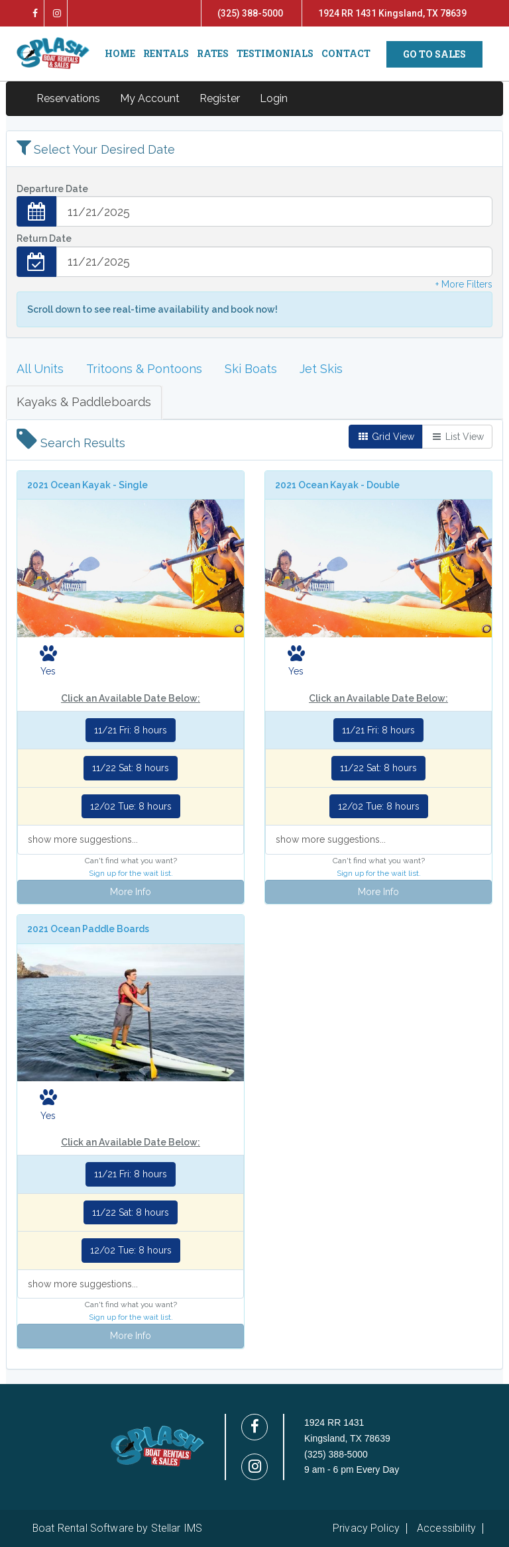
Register (219, 98)
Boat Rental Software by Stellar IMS (117, 1528)
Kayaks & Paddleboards (84, 402)
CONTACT (345, 53)
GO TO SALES (434, 54)
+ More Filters (463, 284)
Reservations (68, 98)
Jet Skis (321, 369)
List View (457, 436)
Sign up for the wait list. (131, 873)
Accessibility (446, 1528)
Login (274, 98)
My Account (150, 98)
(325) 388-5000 (250, 13)
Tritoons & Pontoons (144, 369)
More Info (130, 891)
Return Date (44, 238)
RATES (213, 53)
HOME (120, 53)
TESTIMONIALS (275, 53)
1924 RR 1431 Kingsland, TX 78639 (392, 13)
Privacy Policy (366, 1528)
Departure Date (52, 189)
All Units (40, 369)
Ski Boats (251, 369)
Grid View (385, 436)
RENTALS (166, 53)
